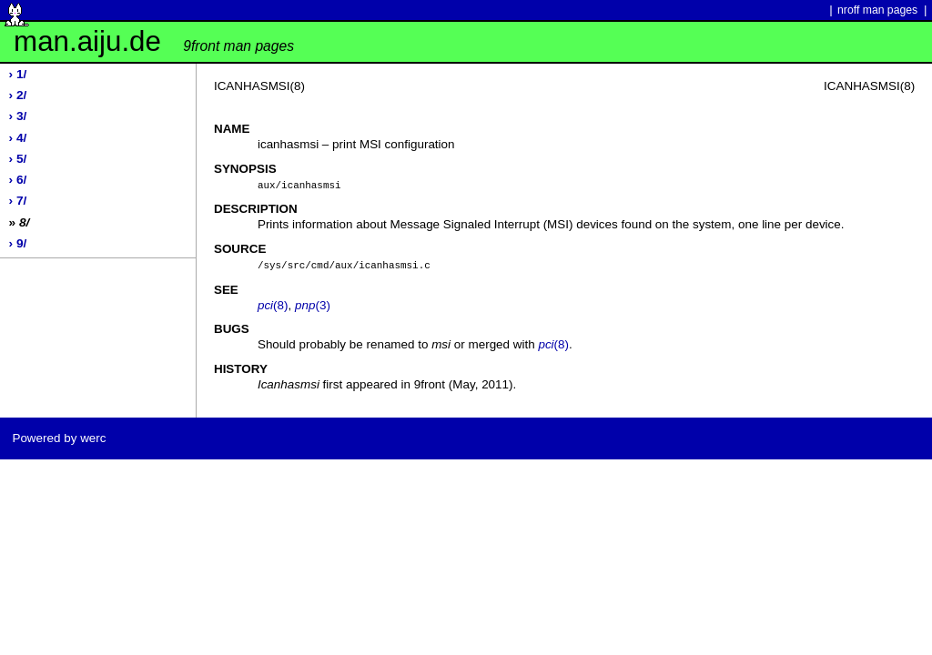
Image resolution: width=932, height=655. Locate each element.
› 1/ (18, 74)
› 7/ (18, 200)
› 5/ (18, 159)
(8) (273, 303)
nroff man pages (877, 10)
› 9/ (18, 243)
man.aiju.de (154, 41)
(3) (312, 303)
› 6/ (18, 179)
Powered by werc (59, 436)
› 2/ (18, 95)
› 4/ (18, 138)
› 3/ (18, 116)
